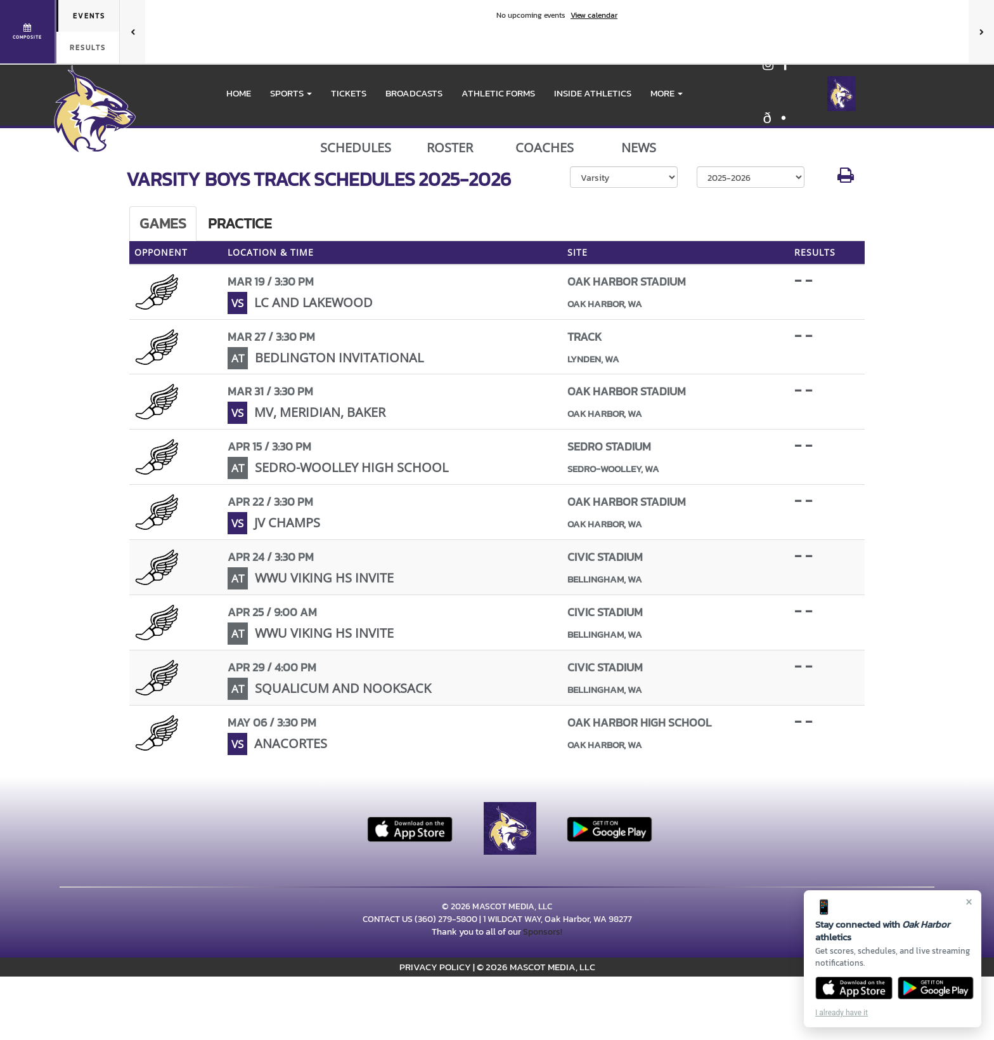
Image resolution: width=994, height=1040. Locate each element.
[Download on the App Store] (854, 988)
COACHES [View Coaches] (544, 148)
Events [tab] (89, 16)
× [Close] (968, 901)
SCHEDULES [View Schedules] (355, 148)
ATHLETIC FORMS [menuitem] (498, 93)
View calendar (594, 15)
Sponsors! (542, 931)
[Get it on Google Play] (936, 988)
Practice (240, 223)
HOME (238, 93)
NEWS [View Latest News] (638, 148)
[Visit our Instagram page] (768, 66)
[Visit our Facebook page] (785, 66)
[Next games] (981, 31)
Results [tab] (88, 48)
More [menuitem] (666, 93)
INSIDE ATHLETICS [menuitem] (592, 93)
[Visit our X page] (780, 120)
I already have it (841, 1012)
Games (162, 223)
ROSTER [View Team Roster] (450, 148)
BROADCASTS (413, 93)
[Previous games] (132, 31)
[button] (291, 93)
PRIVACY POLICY (435, 966)
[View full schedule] (28, 31)
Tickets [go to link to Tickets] (348, 93)
